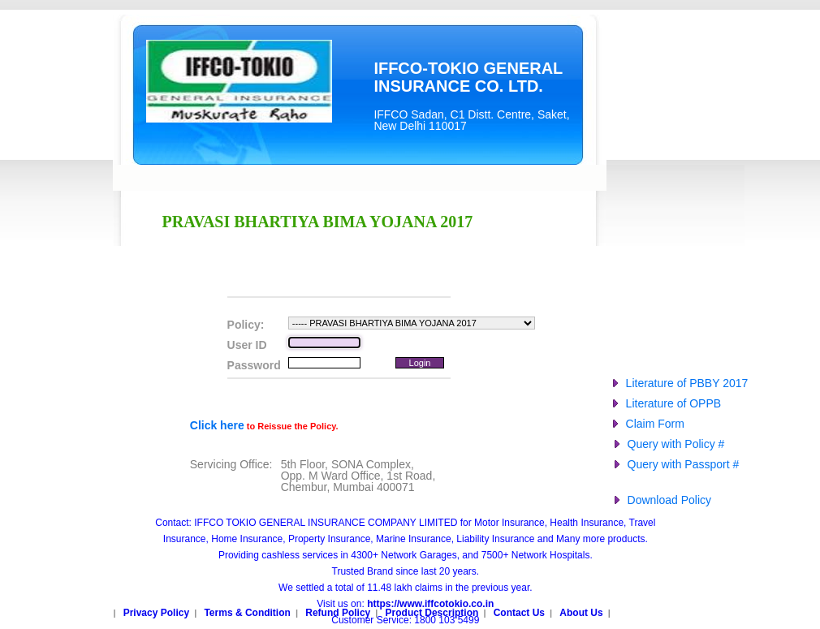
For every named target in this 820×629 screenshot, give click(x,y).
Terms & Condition (247, 612)
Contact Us (519, 612)
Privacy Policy (156, 612)
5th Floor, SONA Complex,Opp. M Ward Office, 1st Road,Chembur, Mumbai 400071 (358, 475)
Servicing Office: (231, 464)
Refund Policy (337, 612)
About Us (580, 612)
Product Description (432, 612)
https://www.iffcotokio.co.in (430, 604)
